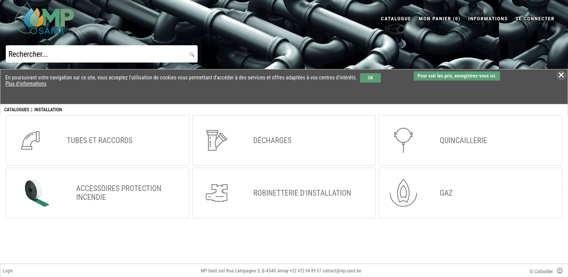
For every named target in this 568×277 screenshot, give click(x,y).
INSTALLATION (48, 109)
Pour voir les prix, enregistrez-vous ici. (457, 76)
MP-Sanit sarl (213, 271)
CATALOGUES (16, 109)
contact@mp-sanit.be (341, 271)
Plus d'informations (25, 84)
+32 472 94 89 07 (305, 271)
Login (8, 271)
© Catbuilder (541, 271)
